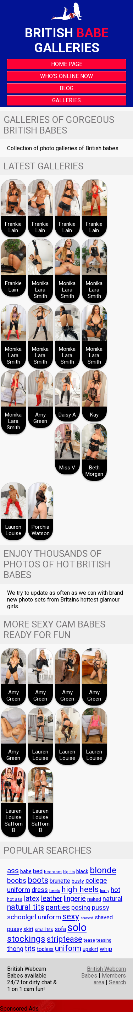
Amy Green (40, 418)
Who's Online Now (66, 76)
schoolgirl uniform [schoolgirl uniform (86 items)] (34, 917)
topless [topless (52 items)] (45, 949)
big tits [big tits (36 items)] (69, 872)
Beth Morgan (94, 470)
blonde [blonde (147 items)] (103, 870)
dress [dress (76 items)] (40, 889)
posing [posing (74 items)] (80, 907)
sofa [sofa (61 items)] (60, 929)
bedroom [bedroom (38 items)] (53, 872)
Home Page (66, 64)
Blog (66, 88)
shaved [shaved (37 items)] (87, 918)
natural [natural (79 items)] (112, 898)
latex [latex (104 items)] (31, 898)
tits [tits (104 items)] (30, 948)
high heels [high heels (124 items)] (80, 889)
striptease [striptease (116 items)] (64, 939)
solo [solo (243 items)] (77, 927)
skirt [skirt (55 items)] (28, 929)
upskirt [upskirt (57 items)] (90, 949)
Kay (94, 415)
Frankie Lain (13, 227)
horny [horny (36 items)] (104, 890)
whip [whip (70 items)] (106, 948)
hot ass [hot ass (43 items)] (14, 899)
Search (117, 982)
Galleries (66, 100)
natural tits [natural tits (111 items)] (25, 907)
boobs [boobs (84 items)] (16, 881)
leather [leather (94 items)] (51, 898)
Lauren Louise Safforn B (14, 820)
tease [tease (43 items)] (89, 940)
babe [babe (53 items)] (26, 871)
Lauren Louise (13, 530)
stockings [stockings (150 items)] (26, 939)
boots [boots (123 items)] (38, 880)
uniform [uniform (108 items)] (68, 948)
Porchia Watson (41, 530)
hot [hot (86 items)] (115, 890)
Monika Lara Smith (40, 289)
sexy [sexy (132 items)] (70, 916)
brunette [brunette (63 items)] (60, 880)
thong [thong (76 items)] (15, 948)
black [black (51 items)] (82, 871)
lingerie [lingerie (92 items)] (75, 898)
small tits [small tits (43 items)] (44, 929)
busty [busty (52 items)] (78, 881)
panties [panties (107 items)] (58, 907)
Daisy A (67, 415)
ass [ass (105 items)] (13, 870)
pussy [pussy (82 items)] (100, 908)
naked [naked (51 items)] (94, 899)
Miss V (67, 467)
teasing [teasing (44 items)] (103, 940)
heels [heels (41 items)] (54, 890)
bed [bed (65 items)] (38, 871)
